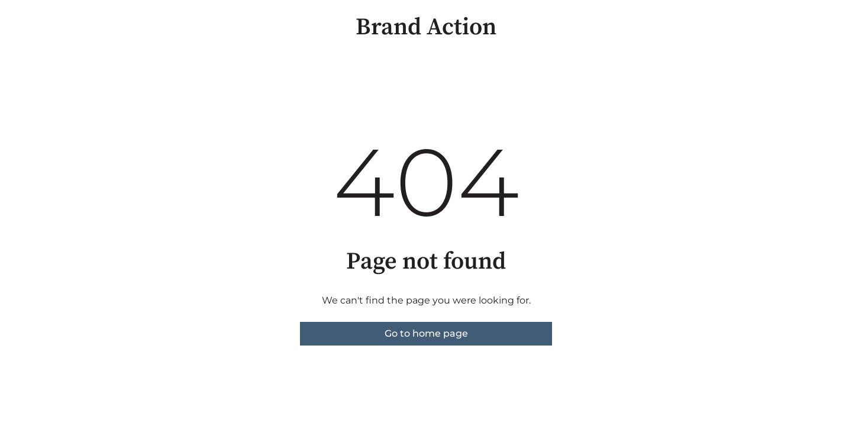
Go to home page (426, 333)
